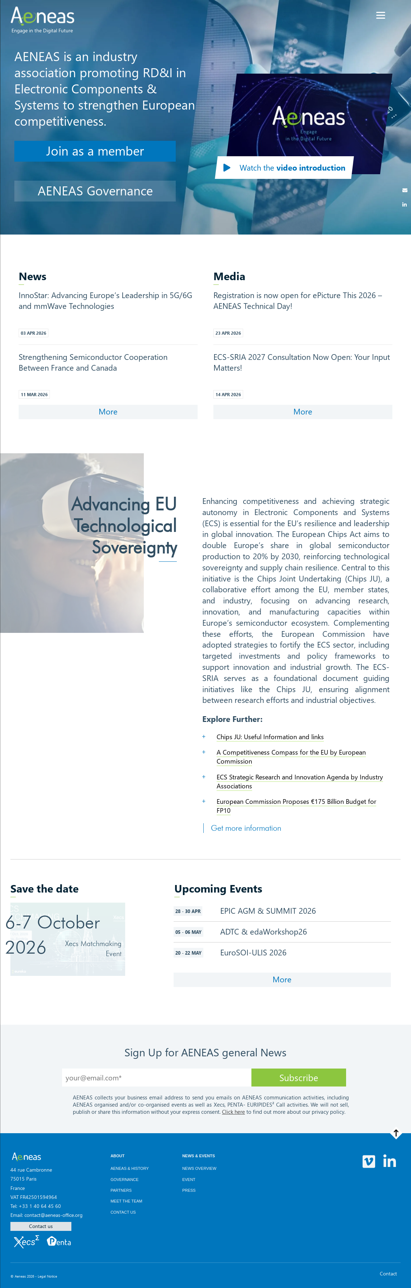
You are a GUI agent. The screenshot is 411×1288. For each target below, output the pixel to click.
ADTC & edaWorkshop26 (263, 931)
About (117, 1156)
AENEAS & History (129, 1168)
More (108, 411)
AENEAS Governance (95, 190)
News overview (199, 1168)
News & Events (198, 1156)
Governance (124, 1179)
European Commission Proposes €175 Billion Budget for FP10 (296, 806)
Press (188, 1190)
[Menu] (381, 15)
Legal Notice (47, 1276)
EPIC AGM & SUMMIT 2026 (271, 910)
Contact (388, 1273)
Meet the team (126, 1201)
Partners (121, 1190)
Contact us (41, 1226)
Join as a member (95, 150)
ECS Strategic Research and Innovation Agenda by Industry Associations (300, 781)
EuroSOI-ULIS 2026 (257, 952)
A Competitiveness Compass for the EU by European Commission (291, 756)
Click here (233, 1111)
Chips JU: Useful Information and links (270, 736)
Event (188, 1179)
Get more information (246, 828)
